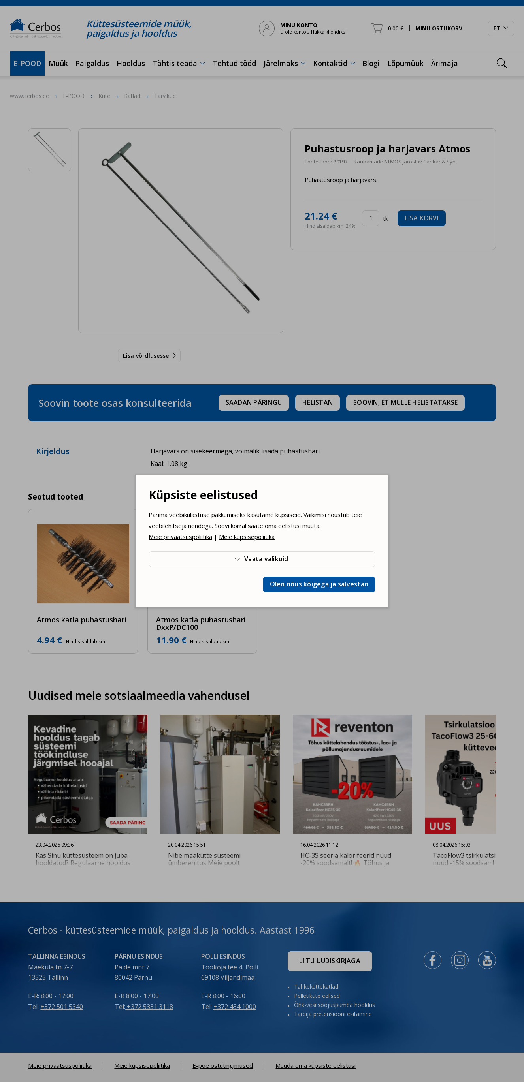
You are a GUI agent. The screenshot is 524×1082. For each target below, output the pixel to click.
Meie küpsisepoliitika (247, 537)
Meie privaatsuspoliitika (180, 537)
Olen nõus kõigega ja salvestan (319, 584)
